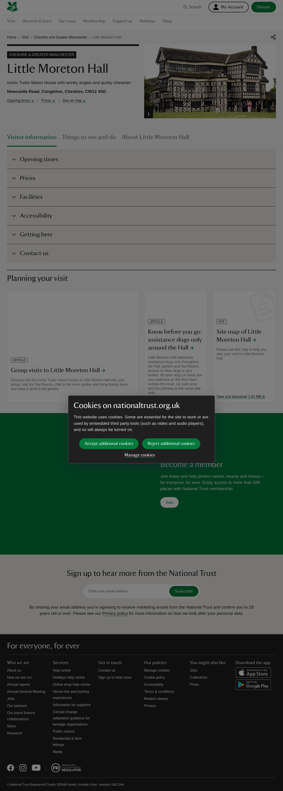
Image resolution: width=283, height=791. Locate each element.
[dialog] (141, 395)
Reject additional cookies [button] (171, 409)
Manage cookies (139, 421)
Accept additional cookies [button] (109, 409)
